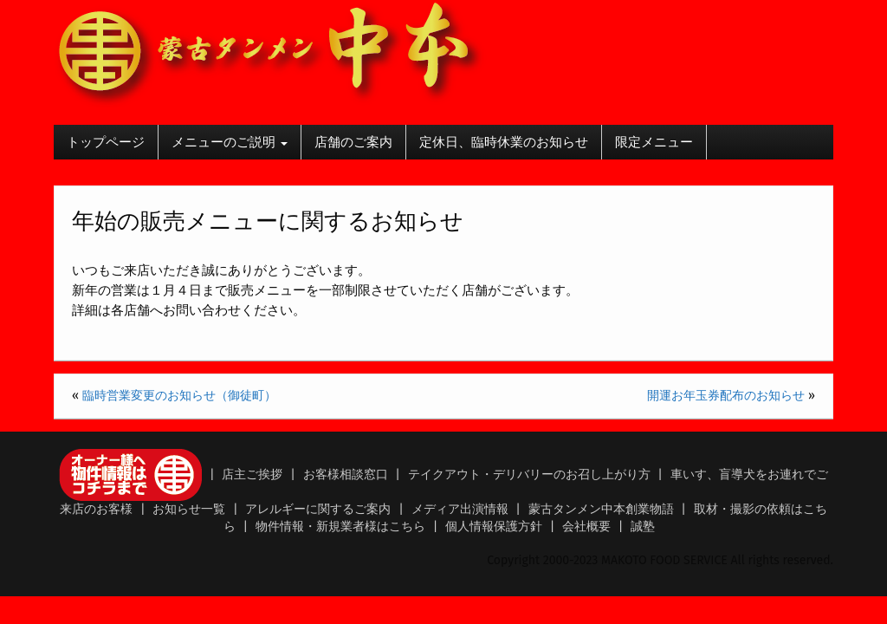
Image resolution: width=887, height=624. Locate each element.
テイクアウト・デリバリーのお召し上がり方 (529, 474)
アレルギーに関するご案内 (318, 509)
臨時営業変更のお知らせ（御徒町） (179, 395)
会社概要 (586, 526)
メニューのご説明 (230, 142)
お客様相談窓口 (345, 474)
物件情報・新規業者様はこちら (340, 526)
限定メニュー (654, 142)
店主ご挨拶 (252, 474)
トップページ (106, 142)
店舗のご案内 (353, 142)
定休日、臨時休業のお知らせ (503, 142)
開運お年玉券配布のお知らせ (726, 395)
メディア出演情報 (459, 509)
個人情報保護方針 (493, 526)
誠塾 (643, 526)
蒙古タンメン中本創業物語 (601, 509)
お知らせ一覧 (188, 509)
